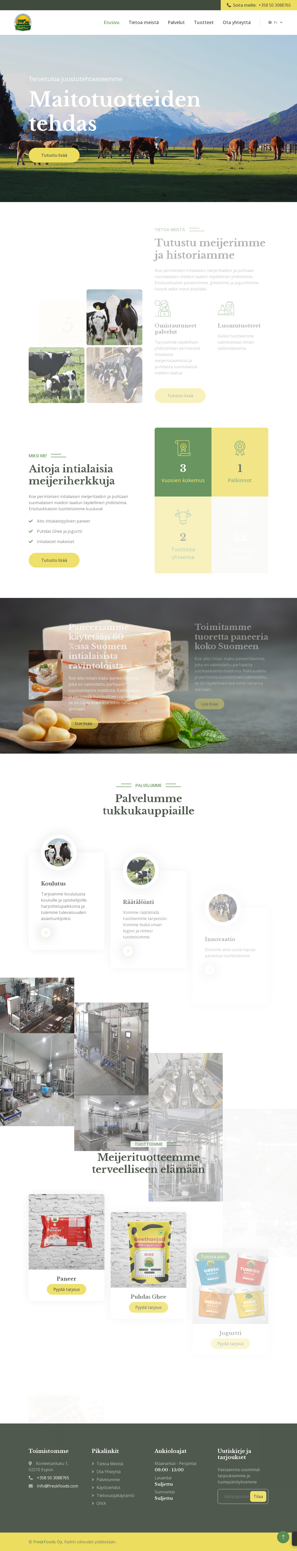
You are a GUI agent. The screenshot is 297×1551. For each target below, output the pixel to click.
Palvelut (176, 22)
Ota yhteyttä (237, 22)
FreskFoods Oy (47, 1542)
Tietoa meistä (144, 22)
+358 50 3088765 (275, 5)
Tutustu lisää (54, 155)
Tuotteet (204, 22)
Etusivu (112, 22)
